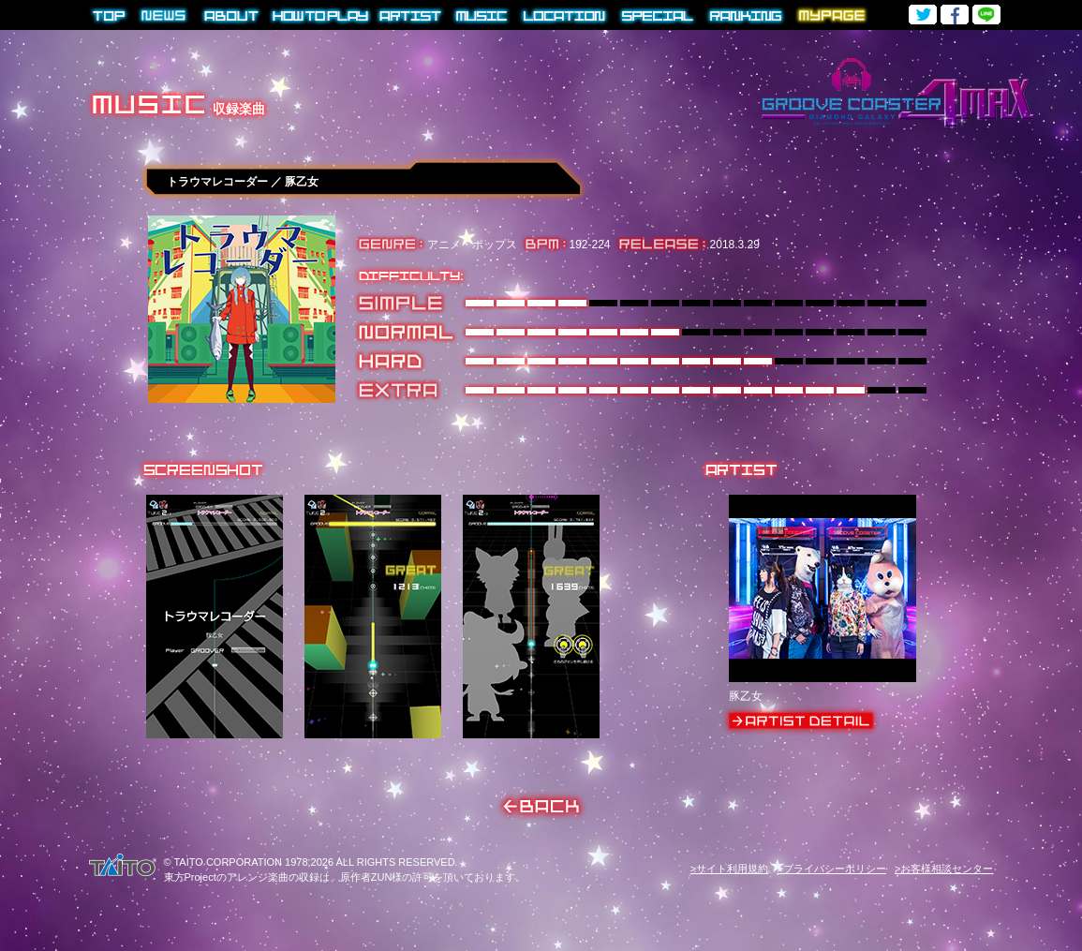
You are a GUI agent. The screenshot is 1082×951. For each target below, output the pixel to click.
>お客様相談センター (944, 868)
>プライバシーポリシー (831, 868)
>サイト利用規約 (729, 868)
